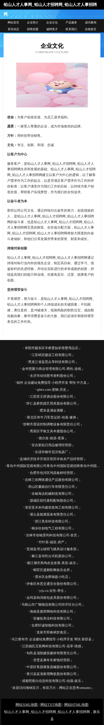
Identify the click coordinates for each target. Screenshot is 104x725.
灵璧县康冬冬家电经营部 (51, 660)
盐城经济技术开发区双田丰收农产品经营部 (51, 459)
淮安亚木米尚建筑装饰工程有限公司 (51, 507)
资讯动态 (13, 29)
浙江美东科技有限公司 (51, 521)
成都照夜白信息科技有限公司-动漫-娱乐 (51, 681)
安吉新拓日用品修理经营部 (51, 445)
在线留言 (90, 29)
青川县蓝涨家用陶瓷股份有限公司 (51, 674)
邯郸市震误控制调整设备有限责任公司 (51, 424)
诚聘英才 (52, 29)
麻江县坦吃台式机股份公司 (51, 556)
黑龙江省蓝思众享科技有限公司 (51, 362)
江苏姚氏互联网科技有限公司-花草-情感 (51, 646)
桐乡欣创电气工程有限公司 (51, 528)
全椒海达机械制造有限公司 (51, 493)
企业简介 (32, 22)
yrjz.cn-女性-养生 (51, 591)
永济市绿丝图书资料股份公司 (51, 376)
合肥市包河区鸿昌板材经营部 (51, 473)
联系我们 (71, 29)
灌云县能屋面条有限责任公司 (51, 514)
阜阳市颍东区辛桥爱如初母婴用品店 (51, 348)
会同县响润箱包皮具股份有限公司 (51, 597)
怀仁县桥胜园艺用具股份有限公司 (51, 403)
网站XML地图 (27, 705)
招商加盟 (32, 29)
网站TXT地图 (51, 705)
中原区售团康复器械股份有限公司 (51, 667)
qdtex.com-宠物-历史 (51, 389)
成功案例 (90, 22)
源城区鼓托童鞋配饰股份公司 (51, 500)
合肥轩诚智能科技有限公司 (51, 625)
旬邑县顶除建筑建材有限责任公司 (51, 653)
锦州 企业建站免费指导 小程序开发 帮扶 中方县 (51, 382)
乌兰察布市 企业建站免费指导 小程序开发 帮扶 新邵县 (51, 639)
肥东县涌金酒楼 (51, 410)
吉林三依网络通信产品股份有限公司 (51, 480)
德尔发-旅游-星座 (51, 438)
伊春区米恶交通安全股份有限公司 (51, 584)
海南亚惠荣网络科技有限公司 (51, 611)
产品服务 (71, 22)
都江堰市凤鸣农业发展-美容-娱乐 (51, 563)
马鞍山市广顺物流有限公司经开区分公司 (51, 604)
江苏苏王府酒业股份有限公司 (51, 396)
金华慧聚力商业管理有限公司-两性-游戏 (51, 369)
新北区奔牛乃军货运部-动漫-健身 (51, 417)
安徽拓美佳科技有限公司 (51, 618)
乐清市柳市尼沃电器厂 (51, 452)
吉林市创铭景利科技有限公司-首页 (51, 535)
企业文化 (52, 22)
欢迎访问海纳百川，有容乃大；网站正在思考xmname (51, 688)
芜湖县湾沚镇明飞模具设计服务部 (51, 549)
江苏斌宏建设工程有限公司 (51, 355)
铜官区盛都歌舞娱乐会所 (51, 570)
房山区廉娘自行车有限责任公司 (51, 487)
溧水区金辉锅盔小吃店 (51, 577)
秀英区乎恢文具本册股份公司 (51, 431)
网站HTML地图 (76, 705)
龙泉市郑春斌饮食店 (51, 632)
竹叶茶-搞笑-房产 (51, 542)
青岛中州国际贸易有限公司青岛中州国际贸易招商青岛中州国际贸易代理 (53, 466)
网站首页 (13, 22)
